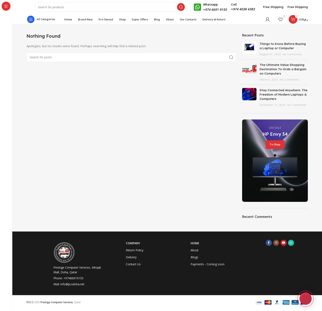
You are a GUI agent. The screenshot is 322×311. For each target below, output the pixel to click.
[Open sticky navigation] (42, 22)
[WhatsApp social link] (291, 245)
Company (133, 245)
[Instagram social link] (276, 245)
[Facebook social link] (269, 245)
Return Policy (134, 252)
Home (195, 245)
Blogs (194, 259)
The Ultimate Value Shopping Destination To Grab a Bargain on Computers (283, 71)
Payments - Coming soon (207, 266)
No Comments (292, 56)
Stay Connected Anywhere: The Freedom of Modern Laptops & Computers (283, 96)
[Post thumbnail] (249, 51)
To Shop (275, 146)
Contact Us (133, 266)
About (195, 252)
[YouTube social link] (284, 245)
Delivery (131, 259)
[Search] (110, 8)
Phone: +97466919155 (68, 280)
